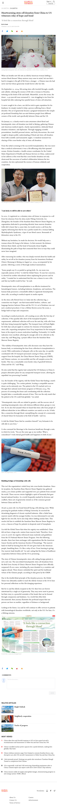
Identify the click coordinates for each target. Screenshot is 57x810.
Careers (31, 797)
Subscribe (51, 3)
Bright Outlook (19, 707)
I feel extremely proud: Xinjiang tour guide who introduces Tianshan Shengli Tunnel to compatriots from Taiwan (28, 760)
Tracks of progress (21, 725)
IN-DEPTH (13, 8)
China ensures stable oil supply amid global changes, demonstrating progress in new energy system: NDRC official (29, 773)
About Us (12, 797)
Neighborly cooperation (22, 716)
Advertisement (33, 800)
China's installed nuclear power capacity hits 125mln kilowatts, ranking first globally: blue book (28, 748)
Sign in (49, 1)
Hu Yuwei (5, 24)
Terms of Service (14, 803)
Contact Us (13, 800)
